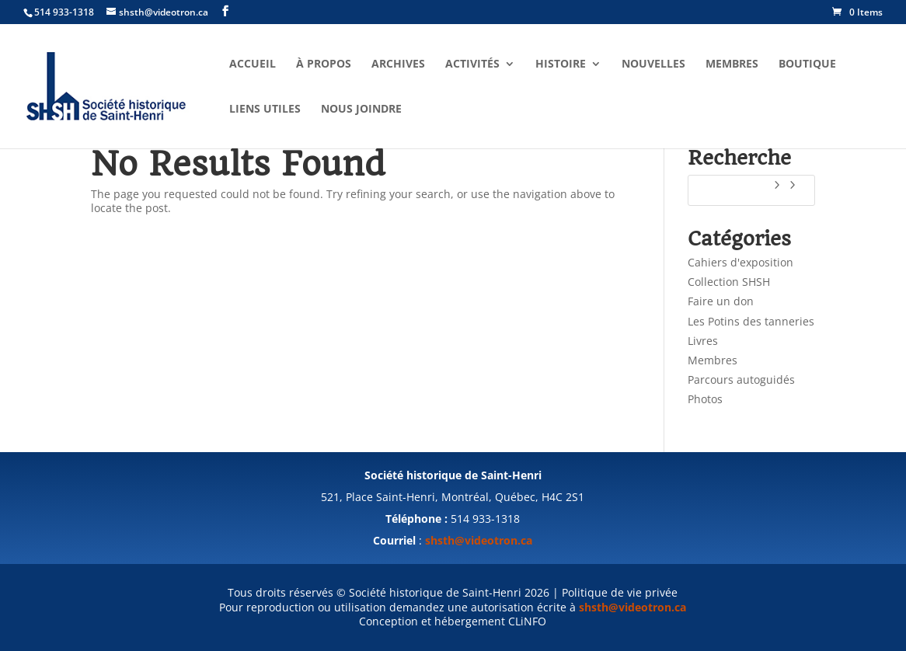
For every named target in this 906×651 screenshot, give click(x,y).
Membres (732, 64)
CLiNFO (527, 621)
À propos (323, 64)
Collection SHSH (729, 281)
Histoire (560, 64)
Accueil (252, 64)
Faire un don (721, 301)
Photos (705, 399)
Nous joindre (361, 109)
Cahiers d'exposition (740, 262)
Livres (703, 340)
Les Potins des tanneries (751, 321)
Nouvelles (653, 64)
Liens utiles (265, 109)
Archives (398, 64)
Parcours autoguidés (741, 379)
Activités (472, 64)
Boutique (807, 64)
